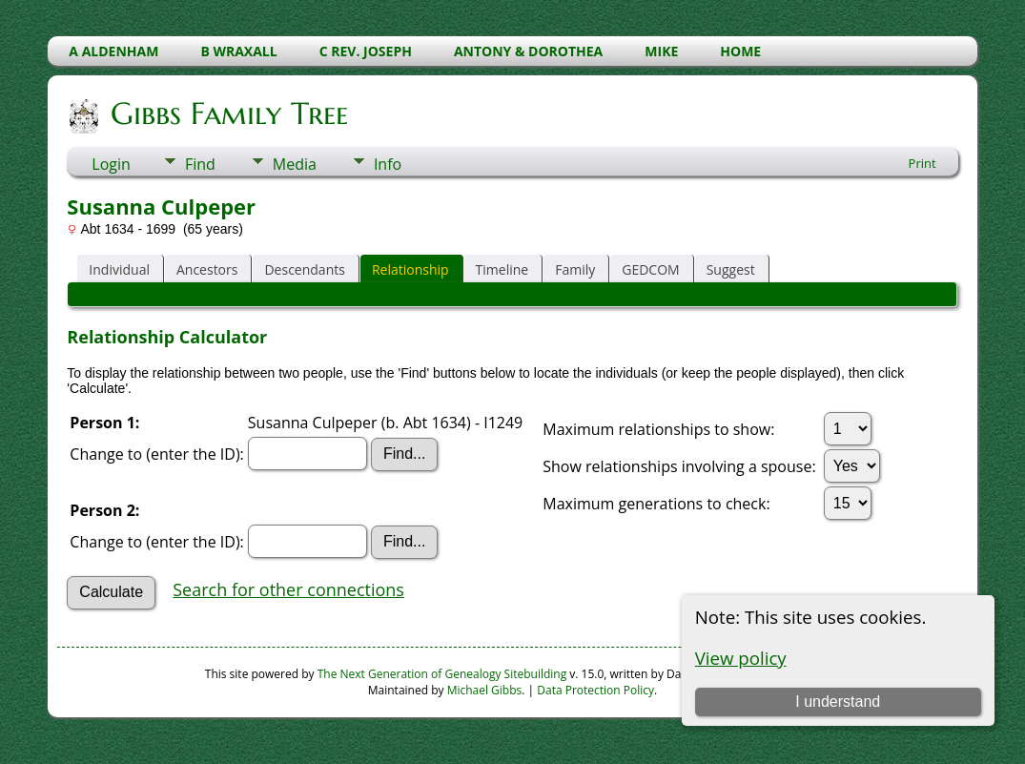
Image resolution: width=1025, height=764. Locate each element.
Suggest (731, 269)
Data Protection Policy (595, 690)
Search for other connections (288, 589)
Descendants (304, 269)
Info (387, 164)
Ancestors (206, 269)
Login (111, 164)
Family (575, 269)
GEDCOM (650, 269)
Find (200, 164)
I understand (837, 701)
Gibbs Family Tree (228, 113)
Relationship (410, 269)
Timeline (502, 269)
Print (922, 163)
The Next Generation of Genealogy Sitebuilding (442, 674)
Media (295, 164)
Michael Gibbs (485, 690)
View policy (741, 658)
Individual (119, 269)
